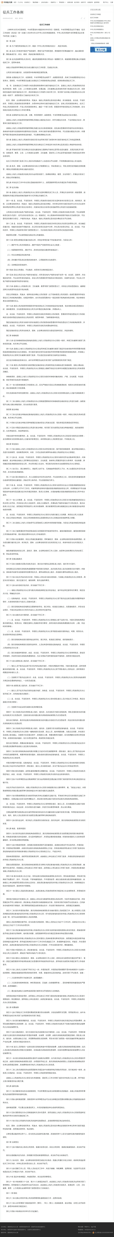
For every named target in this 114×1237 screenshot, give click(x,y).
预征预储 (35, 2)
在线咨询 (90, 2)
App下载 (93, 1227)
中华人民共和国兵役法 (97, 26)
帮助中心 (87, 1227)
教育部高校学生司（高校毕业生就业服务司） (32, 1227)
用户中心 (105, 2)
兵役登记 (27, 2)
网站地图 (80, 1227)
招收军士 (53, 2)
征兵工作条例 (94, 17)
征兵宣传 (76, 2)
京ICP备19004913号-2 (84, 1232)
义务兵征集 (44, 2)
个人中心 (20, 2)
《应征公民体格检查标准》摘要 (99, 43)
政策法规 (70, 2)
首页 (15, 2)
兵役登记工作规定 (95, 14)
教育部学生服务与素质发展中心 (17, 1229)
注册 (111, 2)
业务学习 (83, 2)
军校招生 (61, 2)
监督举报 (96, 2)
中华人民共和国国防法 (97, 29)
